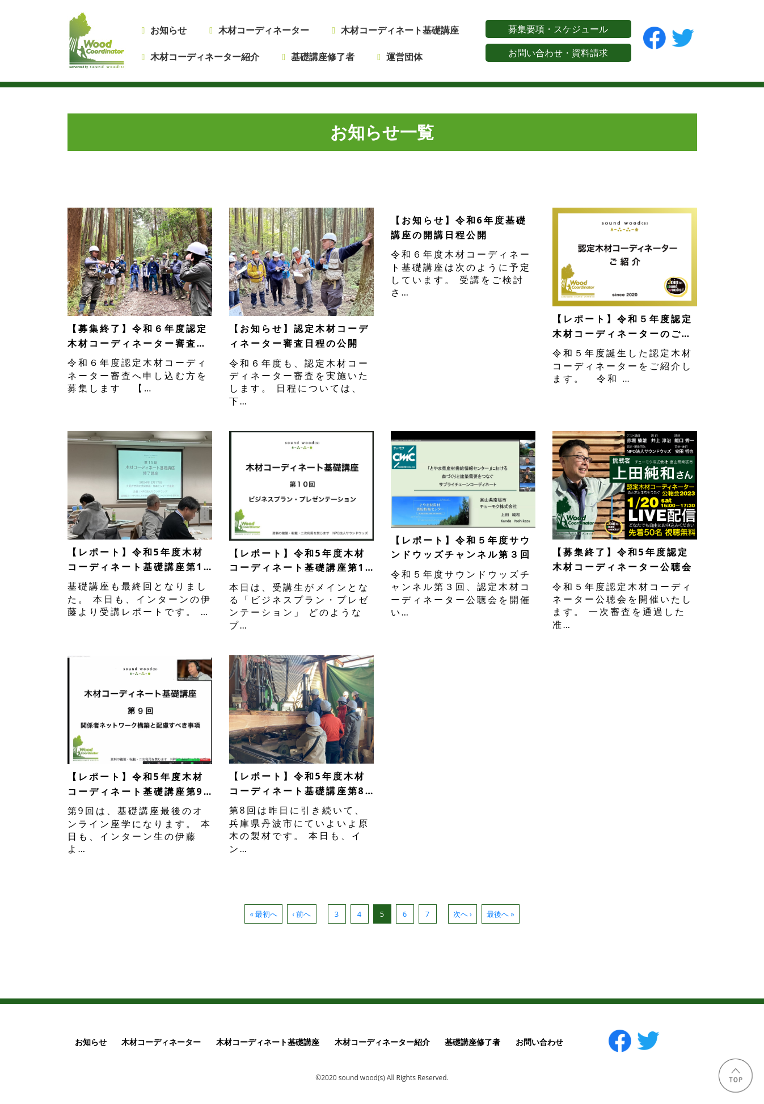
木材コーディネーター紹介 (204, 56)
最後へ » (500, 914)
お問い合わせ (539, 1041)
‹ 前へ (301, 914)
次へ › (462, 914)
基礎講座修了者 (322, 56)
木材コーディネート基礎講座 (267, 1041)
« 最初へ (263, 914)
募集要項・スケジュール (558, 29)
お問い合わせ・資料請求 (558, 53)
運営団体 (404, 56)
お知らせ (168, 30)
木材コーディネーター (263, 30)
